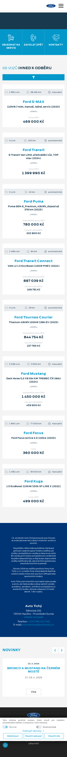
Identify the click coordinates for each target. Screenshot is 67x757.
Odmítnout (13, 736)
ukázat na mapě (33, 617)
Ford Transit (34, 150)
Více (33, 691)
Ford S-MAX (33, 101)
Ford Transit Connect (33, 261)
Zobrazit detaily (33, 730)
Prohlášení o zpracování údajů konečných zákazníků (33, 742)
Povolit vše (54, 736)
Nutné (13, 727)
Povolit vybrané (33, 736)
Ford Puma (33, 201)
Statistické (49, 727)
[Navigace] (61, 6)
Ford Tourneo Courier (33, 317)
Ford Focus (33, 433)
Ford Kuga (33, 481)
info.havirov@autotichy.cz (38, 624)
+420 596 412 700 (39, 621)
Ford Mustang (33, 373)
